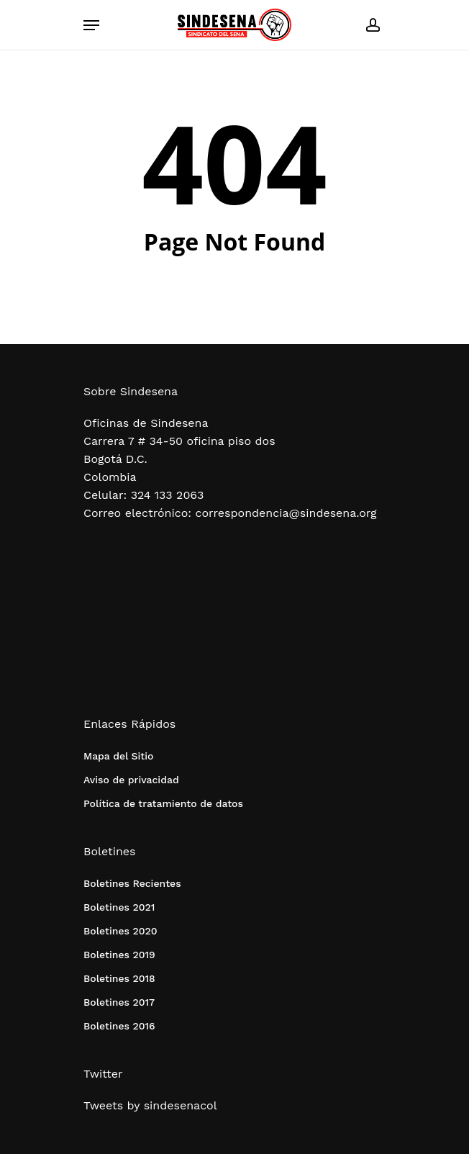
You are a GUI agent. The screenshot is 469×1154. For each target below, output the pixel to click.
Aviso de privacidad (131, 779)
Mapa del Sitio (118, 756)
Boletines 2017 (119, 1002)
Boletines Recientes (132, 883)
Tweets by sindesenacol (150, 1105)
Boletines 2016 (119, 1026)
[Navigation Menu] (91, 25)
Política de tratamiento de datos (163, 803)
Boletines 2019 (119, 954)
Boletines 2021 (119, 907)
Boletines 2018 (119, 978)
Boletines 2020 (120, 931)
